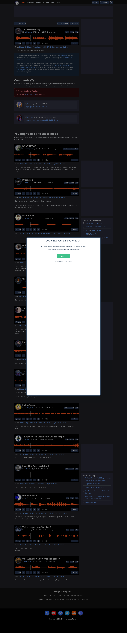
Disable (63, 256)
